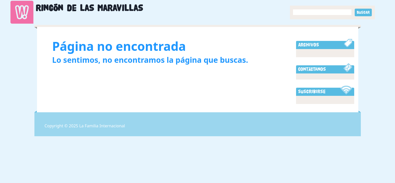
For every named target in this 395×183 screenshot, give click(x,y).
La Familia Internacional (102, 126)
